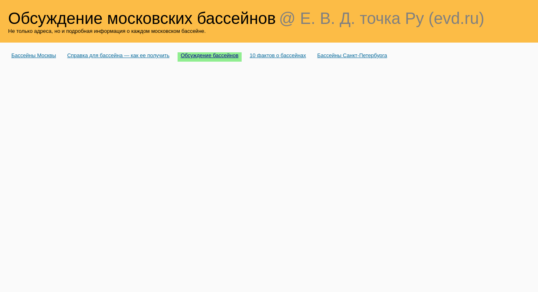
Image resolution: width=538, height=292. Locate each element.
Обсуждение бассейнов (210, 55)
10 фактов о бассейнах (278, 55)
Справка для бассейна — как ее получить (118, 55)
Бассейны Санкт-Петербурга (352, 55)
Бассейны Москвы (33, 55)
